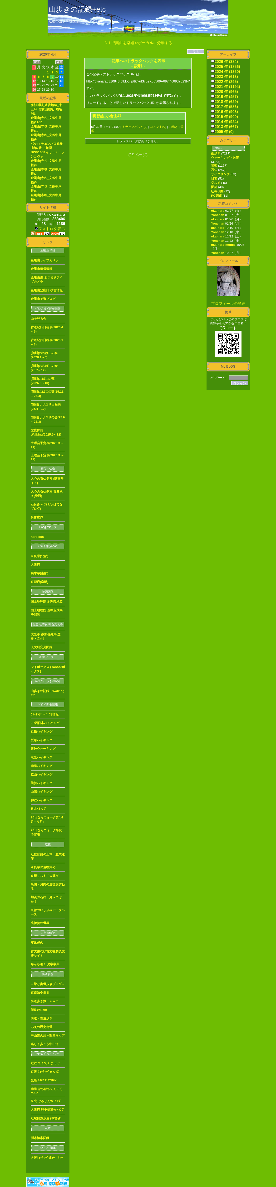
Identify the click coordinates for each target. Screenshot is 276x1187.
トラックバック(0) (134, 126)
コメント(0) (157, 126)
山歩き (173, 126)
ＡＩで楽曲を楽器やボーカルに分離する (138, 43)
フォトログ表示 (50, 229)
